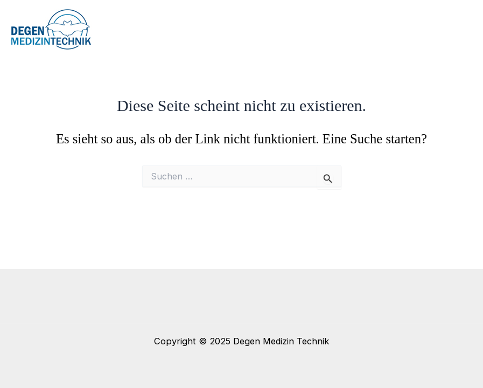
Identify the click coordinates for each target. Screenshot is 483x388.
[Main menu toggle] (460, 30)
